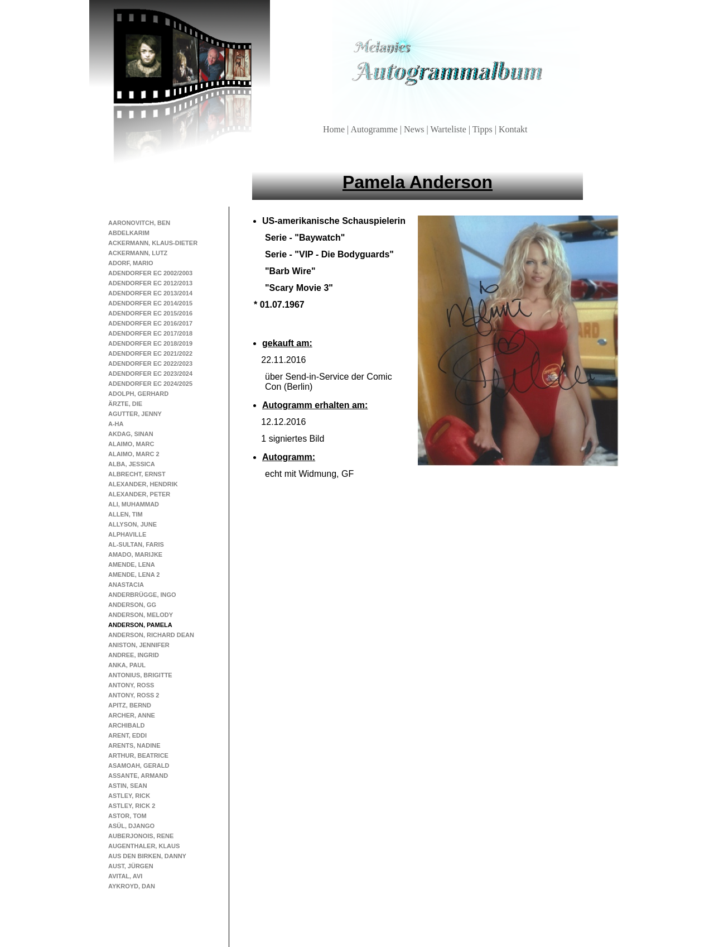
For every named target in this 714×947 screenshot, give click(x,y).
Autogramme (374, 129)
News (415, 129)
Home (335, 129)
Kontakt (513, 129)
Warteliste (449, 129)
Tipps (483, 129)
